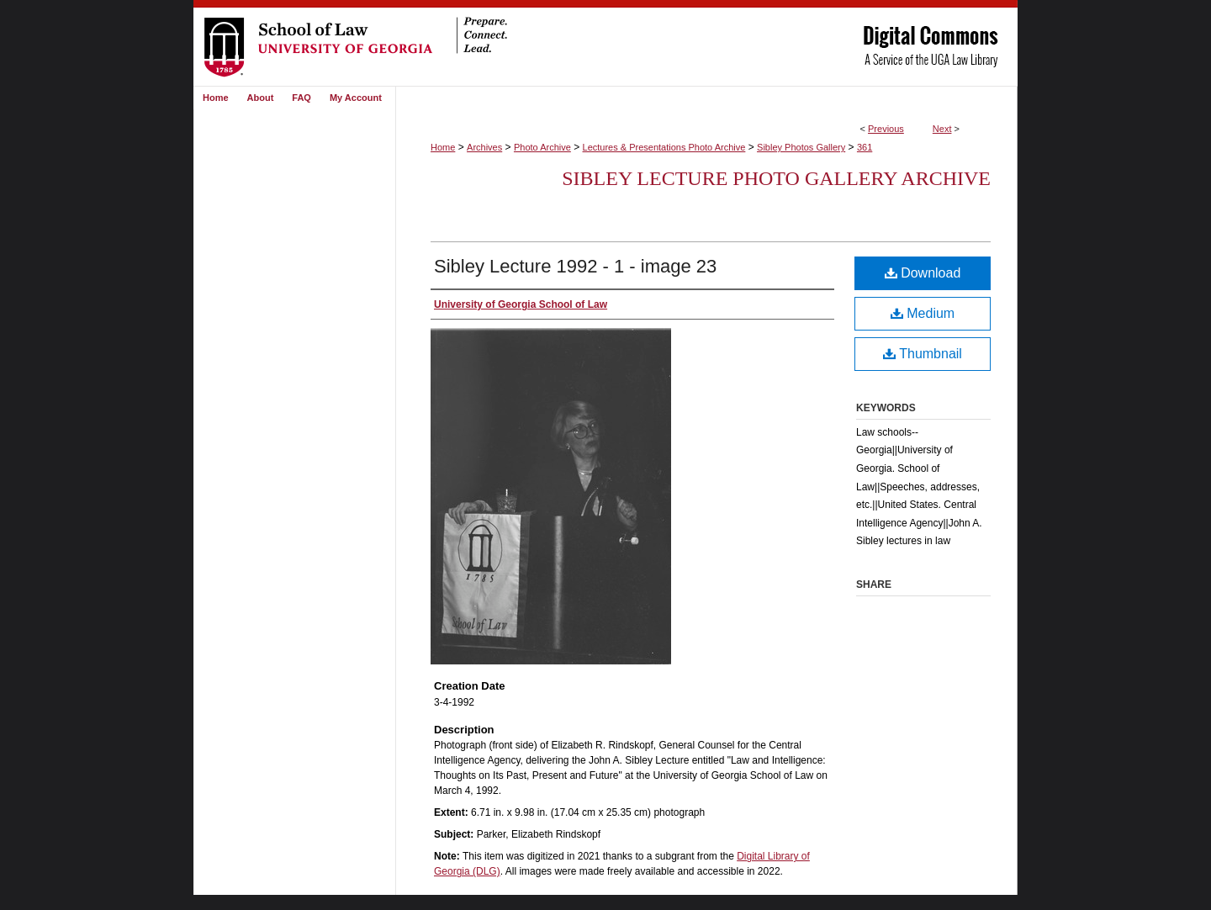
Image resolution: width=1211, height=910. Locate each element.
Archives (484, 147)
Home (443, 147)
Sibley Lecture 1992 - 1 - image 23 (575, 266)
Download (923, 273)
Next (942, 129)
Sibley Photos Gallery (801, 147)
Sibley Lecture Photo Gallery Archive (776, 178)
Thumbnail (922, 354)
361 (864, 147)
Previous (886, 129)
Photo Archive (542, 147)
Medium (923, 313)
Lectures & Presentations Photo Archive (664, 147)
